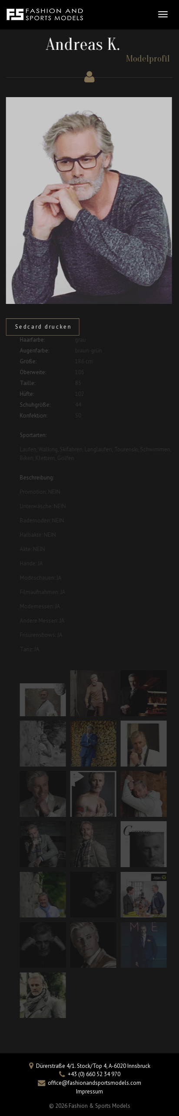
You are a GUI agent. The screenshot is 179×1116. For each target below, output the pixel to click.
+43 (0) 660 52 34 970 (94, 1074)
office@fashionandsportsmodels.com (94, 1083)
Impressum (89, 1091)
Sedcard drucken (41, 326)
